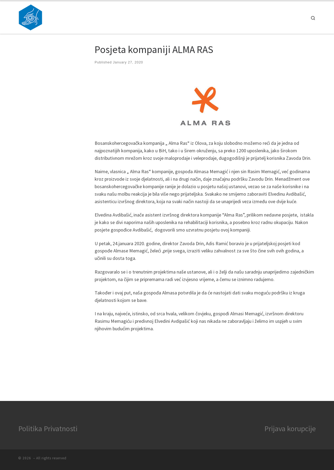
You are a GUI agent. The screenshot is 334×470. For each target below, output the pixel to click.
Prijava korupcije (290, 428)
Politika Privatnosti (47, 428)
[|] (30, 16)
